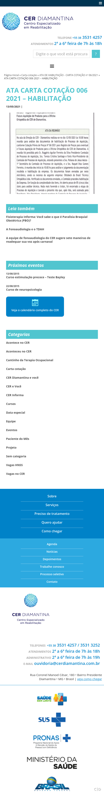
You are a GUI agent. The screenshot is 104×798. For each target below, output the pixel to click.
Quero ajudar (52, 522)
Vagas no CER (15, 474)
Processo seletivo (52, 574)
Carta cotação (29, 75)
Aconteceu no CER (18, 351)
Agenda (52, 544)
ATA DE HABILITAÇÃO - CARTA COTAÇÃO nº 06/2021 (68, 75)
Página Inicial (11, 75)
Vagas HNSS (14, 465)
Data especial (15, 412)
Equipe (11, 421)
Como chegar (52, 531)
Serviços (52, 505)
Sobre (52, 496)
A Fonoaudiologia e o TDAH (25, 229)
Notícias (52, 551)
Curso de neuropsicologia (24, 287)
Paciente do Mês (17, 439)
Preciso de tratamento (52, 513)
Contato (52, 582)
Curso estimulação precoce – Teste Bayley (35, 275)
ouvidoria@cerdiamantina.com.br (67, 663)
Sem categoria (16, 456)
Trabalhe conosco (52, 567)
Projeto (11, 447)
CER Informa (15, 395)
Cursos (11, 404)
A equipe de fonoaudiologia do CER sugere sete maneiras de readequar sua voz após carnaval (48, 240)
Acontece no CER (18, 343)
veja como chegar (89, 679)
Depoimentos (52, 559)
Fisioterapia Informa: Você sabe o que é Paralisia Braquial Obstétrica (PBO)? (47, 218)
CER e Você (13, 386)
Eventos (11, 430)
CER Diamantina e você (22, 377)
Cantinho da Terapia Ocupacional (29, 360)
